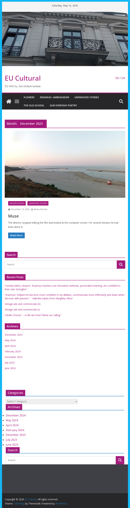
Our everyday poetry (63, 105)
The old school (34, 105)
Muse (13, 216)
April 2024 (10, 345)
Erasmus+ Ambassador (54, 97)
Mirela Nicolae (40, 209)
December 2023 (13, 357)
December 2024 (13, 334)
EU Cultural (23, 78)
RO (117, 78)
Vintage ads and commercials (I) (22, 309)
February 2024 (12, 351)
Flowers (29, 97)
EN (123, 78)
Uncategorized (16, 203)
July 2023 (10, 362)
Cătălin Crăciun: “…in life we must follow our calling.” (33, 315)
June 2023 (10, 368)
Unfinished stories (86, 97)
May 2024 (10, 340)
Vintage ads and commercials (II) (22, 304)
